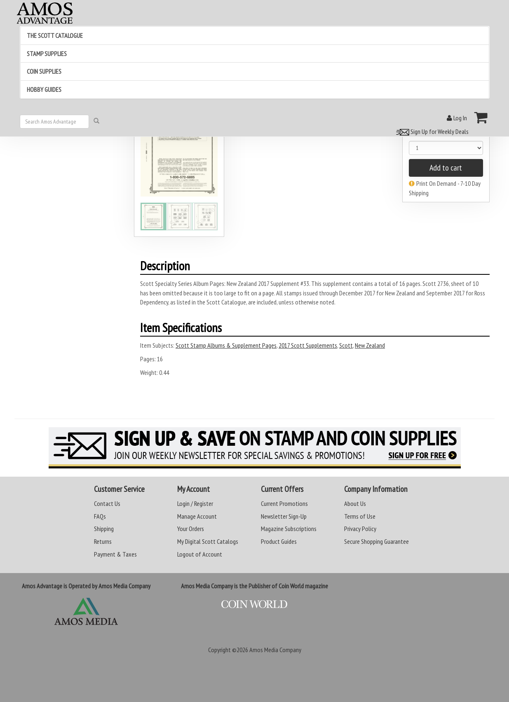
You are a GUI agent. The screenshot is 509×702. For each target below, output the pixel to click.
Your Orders (190, 528)
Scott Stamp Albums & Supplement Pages (226, 345)
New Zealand (370, 345)
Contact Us (107, 503)
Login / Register (195, 503)
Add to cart (445, 167)
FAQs (100, 516)
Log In (457, 118)
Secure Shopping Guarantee (376, 541)
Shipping (104, 528)
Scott (346, 345)
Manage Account (197, 516)
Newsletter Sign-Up (284, 516)
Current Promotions (284, 503)
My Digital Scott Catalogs (207, 541)
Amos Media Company (275, 650)
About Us (355, 503)
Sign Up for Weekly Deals (431, 131)
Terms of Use (359, 516)
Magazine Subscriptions (289, 528)
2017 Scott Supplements (308, 345)
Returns (103, 541)
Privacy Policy (360, 528)
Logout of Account (199, 554)
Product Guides (279, 541)
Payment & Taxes (115, 554)
